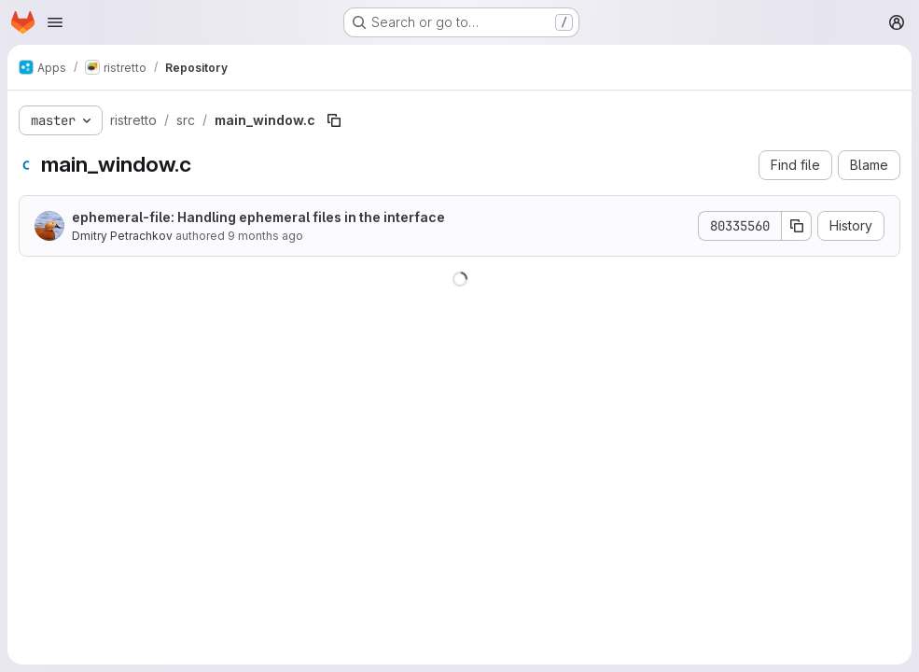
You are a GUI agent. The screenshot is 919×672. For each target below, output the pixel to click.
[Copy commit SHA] (797, 226)
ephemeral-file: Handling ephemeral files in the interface (258, 217)
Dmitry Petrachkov (122, 236)
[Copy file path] (334, 120)
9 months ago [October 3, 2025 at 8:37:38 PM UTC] (265, 236)
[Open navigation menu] (55, 22)
